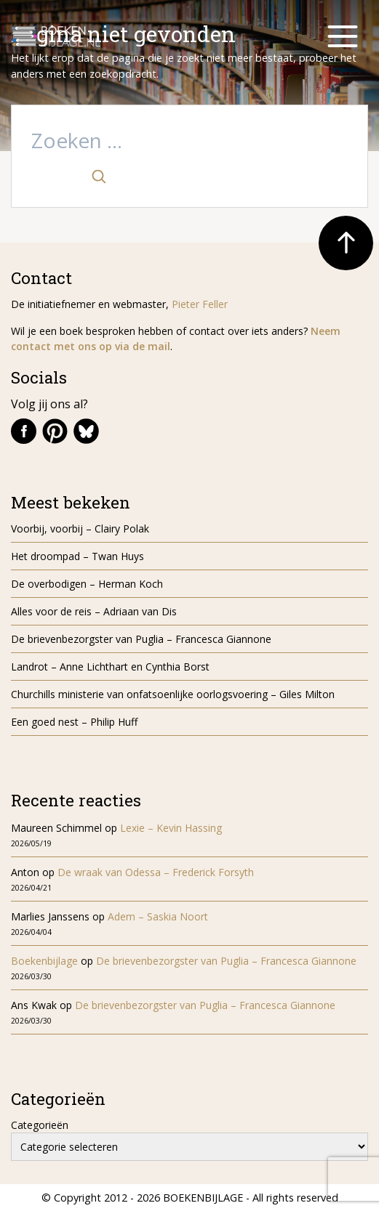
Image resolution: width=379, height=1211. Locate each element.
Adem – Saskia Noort (158, 916)
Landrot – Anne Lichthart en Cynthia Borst (110, 666)
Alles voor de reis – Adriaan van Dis (94, 611)
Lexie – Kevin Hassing (171, 828)
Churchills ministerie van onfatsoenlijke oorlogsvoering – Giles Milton (173, 694)
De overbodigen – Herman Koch (87, 584)
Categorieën (39, 1125)
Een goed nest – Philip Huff (74, 722)
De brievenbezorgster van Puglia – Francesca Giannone (141, 639)
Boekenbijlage (44, 961)
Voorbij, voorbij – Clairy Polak (80, 528)
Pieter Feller (200, 304)
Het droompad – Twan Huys (77, 556)
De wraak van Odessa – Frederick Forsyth (155, 872)
